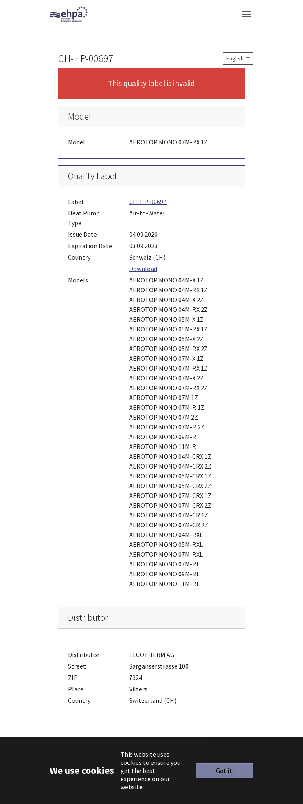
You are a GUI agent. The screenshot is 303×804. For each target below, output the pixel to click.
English (235, 58)
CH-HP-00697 (148, 202)
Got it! (225, 770)
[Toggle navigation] (246, 14)
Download (143, 268)
